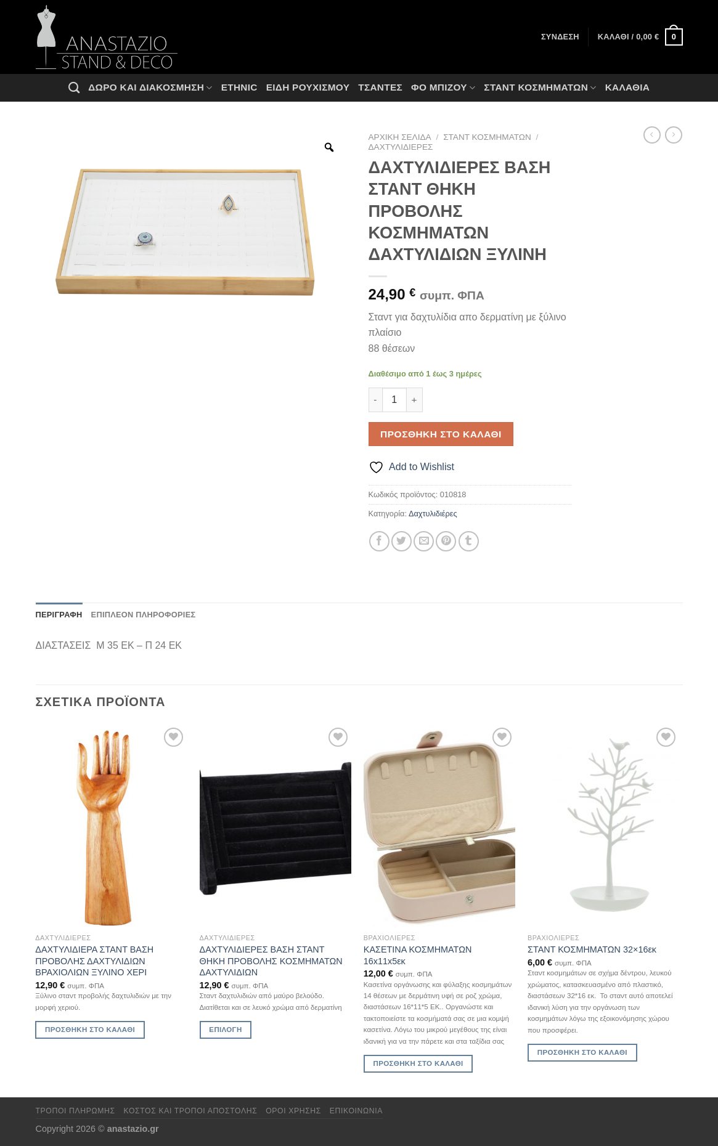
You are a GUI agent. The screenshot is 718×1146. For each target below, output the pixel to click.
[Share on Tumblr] (469, 541)
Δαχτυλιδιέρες (401, 147)
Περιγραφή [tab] (59, 614)
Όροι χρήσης (293, 1111)
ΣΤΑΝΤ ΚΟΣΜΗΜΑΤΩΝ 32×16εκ (592, 949)
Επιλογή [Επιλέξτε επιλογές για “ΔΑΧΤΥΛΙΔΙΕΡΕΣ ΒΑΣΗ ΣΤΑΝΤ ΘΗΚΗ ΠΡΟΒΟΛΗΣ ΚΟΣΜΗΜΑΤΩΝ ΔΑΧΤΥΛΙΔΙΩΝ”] (225, 1029)
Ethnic (239, 87)
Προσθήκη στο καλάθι (441, 434)
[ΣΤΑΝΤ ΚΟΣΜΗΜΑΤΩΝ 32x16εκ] (604, 826)
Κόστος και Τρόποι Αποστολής (191, 1111)
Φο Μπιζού (443, 88)
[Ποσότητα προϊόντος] (394, 400)
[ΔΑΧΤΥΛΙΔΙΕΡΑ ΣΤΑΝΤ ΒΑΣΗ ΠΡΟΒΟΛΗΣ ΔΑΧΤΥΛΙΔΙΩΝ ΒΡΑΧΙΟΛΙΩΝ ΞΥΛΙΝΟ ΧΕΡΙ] (111, 826)
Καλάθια (627, 87)
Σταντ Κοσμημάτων (540, 88)
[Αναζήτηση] (74, 87)
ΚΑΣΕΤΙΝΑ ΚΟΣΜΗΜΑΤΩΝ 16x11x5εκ (418, 955)
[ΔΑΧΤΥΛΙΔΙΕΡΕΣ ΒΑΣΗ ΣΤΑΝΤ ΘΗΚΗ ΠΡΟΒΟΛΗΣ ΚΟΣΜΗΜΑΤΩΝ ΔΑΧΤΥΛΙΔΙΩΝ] (276, 826)
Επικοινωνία (356, 1111)
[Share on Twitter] (401, 541)
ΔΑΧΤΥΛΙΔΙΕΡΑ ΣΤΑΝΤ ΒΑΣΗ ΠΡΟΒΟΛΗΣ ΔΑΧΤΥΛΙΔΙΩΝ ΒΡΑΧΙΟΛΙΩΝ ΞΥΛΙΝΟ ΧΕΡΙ (94, 961)
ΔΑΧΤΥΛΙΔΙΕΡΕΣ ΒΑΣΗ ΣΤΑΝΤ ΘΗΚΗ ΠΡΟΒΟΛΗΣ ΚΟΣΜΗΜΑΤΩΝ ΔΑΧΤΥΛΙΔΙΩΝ (271, 961)
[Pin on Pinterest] (446, 541)
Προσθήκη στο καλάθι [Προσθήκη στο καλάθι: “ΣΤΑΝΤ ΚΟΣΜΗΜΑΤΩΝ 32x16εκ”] (582, 1052)
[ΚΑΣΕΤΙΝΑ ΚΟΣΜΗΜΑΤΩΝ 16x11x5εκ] (440, 826)
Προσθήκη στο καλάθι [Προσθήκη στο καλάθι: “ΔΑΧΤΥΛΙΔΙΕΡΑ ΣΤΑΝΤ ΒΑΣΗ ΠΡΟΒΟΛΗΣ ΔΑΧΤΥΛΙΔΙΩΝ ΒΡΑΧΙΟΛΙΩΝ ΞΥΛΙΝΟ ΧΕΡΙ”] (90, 1029)
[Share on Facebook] (379, 541)
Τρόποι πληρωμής (75, 1111)
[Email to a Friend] (424, 541)
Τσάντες (380, 87)
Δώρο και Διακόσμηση (150, 88)
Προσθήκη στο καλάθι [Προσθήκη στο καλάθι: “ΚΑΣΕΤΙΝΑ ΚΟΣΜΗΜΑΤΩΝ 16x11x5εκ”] (418, 1063)
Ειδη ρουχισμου (308, 87)
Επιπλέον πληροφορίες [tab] (143, 614)
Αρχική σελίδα (400, 137)
